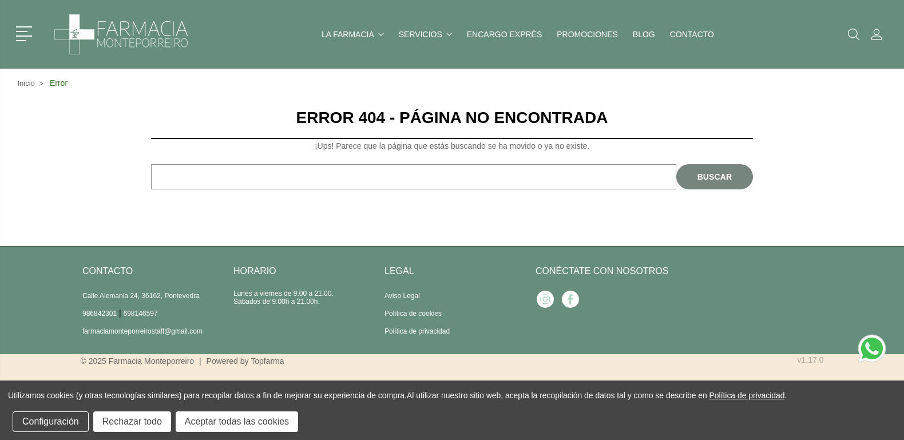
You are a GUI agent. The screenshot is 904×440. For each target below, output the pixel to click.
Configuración (50, 421)
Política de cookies (413, 314)
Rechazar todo (132, 421)
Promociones (587, 34)
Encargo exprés (504, 34)
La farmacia (353, 34)
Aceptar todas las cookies (237, 421)
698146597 (141, 314)
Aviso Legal (402, 296)
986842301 (99, 314)
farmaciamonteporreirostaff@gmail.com (142, 331)
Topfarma (267, 361)
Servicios (425, 34)
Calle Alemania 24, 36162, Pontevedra (141, 296)
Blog (644, 34)
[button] (26, 32)
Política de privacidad (417, 331)
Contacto (692, 34)
